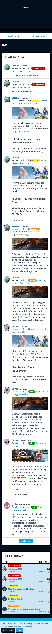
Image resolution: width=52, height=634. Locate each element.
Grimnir (15, 326)
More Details (8, 630)
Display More (26, 541)
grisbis (15, 504)
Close (19, 630)
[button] (2, 3)
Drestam (15, 65)
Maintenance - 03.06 (22, 71)
